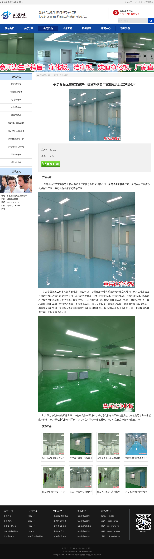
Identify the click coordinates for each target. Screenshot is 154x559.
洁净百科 (81, 548)
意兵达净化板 (9, 536)
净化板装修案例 (83, 516)
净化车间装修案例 (84, 526)
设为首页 (128, 2)
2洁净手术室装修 (59, 536)
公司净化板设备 (10, 526)
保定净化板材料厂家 (118, 184)
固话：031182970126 (110, 526)
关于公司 (8, 511)
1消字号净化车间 (59, 526)
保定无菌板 (16, 115)
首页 (48, 75)
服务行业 (7, 516)
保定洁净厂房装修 (16, 147)
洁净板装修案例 (83, 521)
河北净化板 (16, 99)
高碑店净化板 (16, 92)
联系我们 (149, 2)
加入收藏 (138, 2)
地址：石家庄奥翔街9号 (110, 536)
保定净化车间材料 (16, 123)
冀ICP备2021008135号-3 (67, 555)
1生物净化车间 (58, 531)
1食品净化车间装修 (60, 516)
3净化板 (31, 531)
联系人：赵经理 (107, 516)
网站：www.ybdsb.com (110, 531)
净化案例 (81, 511)
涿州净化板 (16, 162)
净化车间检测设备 (11, 531)
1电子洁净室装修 (59, 521)
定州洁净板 (16, 107)
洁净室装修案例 (83, 531)
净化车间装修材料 (35, 536)
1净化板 (31, 516)
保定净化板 (16, 84)
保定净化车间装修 (16, 131)
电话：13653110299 (109, 521)
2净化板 (31, 521)
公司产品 (55, 75)
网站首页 (65, 548)
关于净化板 (73, 548)
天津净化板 (16, 154)
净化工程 (57, 511)
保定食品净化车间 (16, 139)
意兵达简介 (8, 521)
